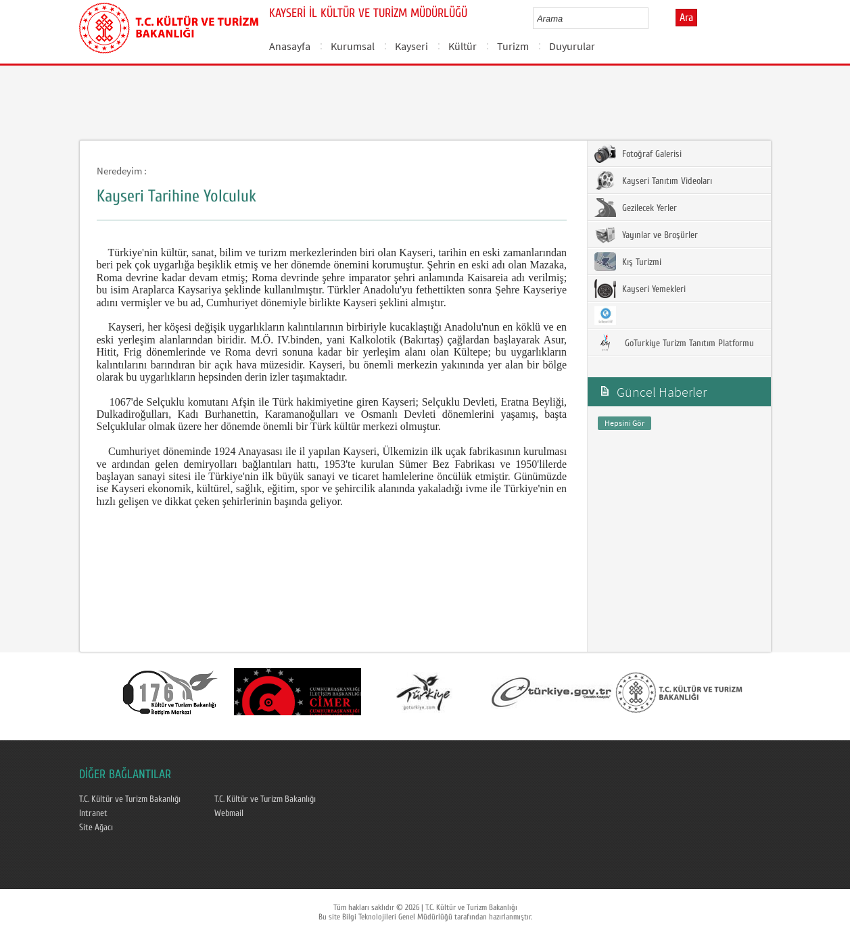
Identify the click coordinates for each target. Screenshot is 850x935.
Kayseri (411, 46)
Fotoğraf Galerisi (638, 153)
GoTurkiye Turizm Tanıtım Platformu (674, 342)
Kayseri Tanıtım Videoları (653, 180)
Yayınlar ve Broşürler (646, 234)
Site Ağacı (96, 827)
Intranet (93, 813)
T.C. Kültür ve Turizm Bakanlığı (130, 799)
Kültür (462, 46)
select (652, 18)
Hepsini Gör (624, 423)
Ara (686, 17)
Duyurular (572, 46)
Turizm (513, 46)
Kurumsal (353, 46)
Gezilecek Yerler (635, 207)
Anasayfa (289, 46)
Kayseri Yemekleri (640, 288)
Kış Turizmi (627, 261)
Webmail (228, 813)
